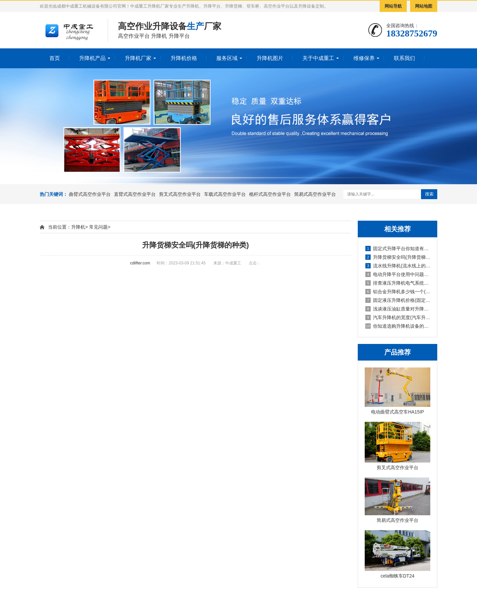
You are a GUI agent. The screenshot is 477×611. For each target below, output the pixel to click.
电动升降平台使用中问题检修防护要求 (397, 274)
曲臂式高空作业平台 (90, 194)
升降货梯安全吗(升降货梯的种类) (397, 257)
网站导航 (393, 6)
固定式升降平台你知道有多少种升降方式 (397, 248)
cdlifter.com (140, 263)
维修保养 (364, 58)
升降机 (78, 227)
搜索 (429, 194)
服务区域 (227, 58)
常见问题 (98, 227)
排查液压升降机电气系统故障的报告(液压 (397, 283)
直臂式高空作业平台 (135, 194)
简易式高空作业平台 (315, 194)
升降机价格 (184, 58)
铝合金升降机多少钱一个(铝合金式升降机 (397, 291)
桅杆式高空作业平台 (270, 194)
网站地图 (423, 6)
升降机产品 (92, 58)
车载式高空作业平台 (225, 194)
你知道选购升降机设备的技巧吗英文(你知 (397, 326)
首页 (54, 58)
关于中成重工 (318, 58)
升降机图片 (270, 58)
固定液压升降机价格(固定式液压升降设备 (397, 300)
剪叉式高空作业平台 (180, 194)
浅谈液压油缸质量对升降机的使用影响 (397, 308)
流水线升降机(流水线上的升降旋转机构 (397, 265)
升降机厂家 (138, 58)
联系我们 (404, 58)
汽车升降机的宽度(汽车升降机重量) (397, 317)
